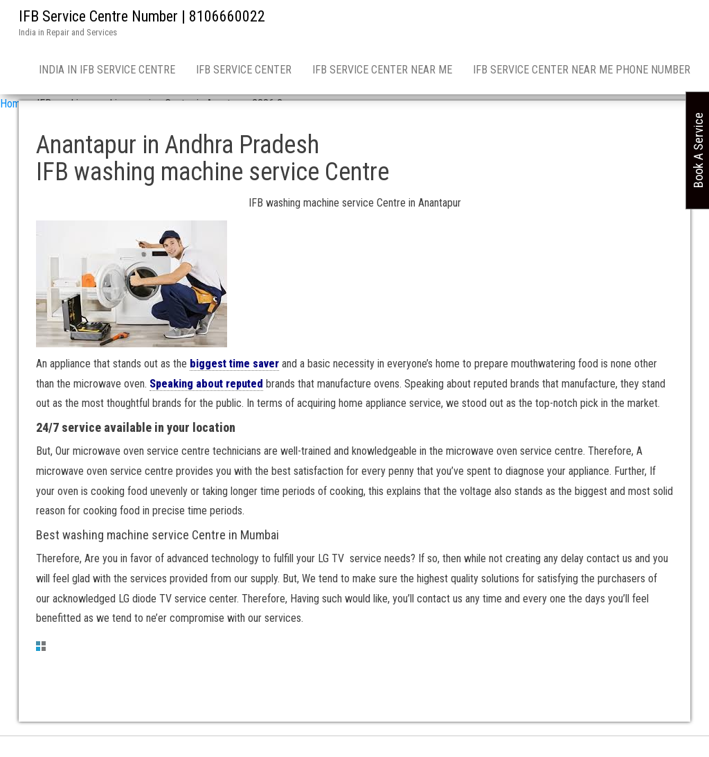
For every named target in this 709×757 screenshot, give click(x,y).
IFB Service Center (243, 69)
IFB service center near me (382, 69)
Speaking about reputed (206, 383)
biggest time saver (234, 363)
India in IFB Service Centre (107, 69)
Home (13, 103)
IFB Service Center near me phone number (581, 69)
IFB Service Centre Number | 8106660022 (142, 16)
